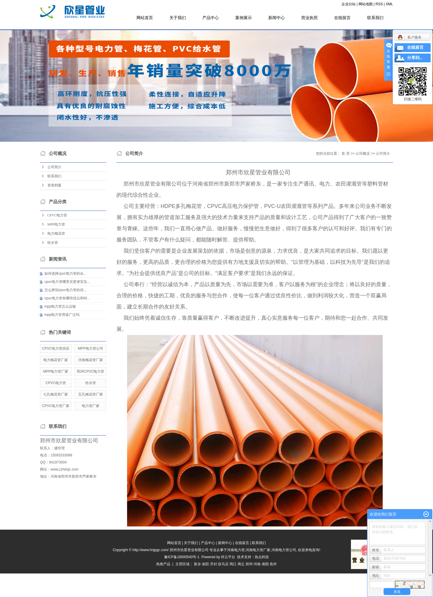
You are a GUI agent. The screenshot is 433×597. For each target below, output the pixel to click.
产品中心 (210, 17)
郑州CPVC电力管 (90, 371)
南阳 (265, 564)
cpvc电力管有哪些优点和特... (67, 298)
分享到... (415, 58)
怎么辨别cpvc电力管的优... (65, 290)
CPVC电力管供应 (55, 348)
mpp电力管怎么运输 (60, 306)
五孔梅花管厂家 (90, 394)
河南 (257, 564)
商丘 (241, 564)
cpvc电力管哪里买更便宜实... (67, 282)
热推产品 (163, 564)
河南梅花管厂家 (90, 360)
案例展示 (243, 17)
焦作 (273, 564)
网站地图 (366, 4)
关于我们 (177, 17)
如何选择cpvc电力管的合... (65, 273)
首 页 (345, 153)
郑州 (249, 564)
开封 (213, 564)
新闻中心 (276, 17)
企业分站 (349, 4)
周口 (233, 564)
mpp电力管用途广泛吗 (61, 315)
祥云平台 (228, 557)
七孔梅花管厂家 (55, 394)
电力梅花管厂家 (55, 360)
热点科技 (262, 557)
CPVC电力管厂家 (55, 406)
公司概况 (363, 153)
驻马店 (223, 564)
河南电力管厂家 (258, 550)
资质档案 (54, 185)
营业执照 (309, 17)
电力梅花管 (56, 233)
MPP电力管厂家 (55, 371)
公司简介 (54, 167)
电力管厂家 (90, 406)
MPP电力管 (56, 224)
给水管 (52, 243)
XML (389, 4)
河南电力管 (236, 550)
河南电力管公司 (284, 550)
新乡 (197, 564)
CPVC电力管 (57, 215)
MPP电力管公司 (90, 348)
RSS (379, 4)
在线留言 (342, 17)
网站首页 (144, 17)
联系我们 (375, 17)
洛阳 (205, 564)
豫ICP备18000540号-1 (181, 557)
